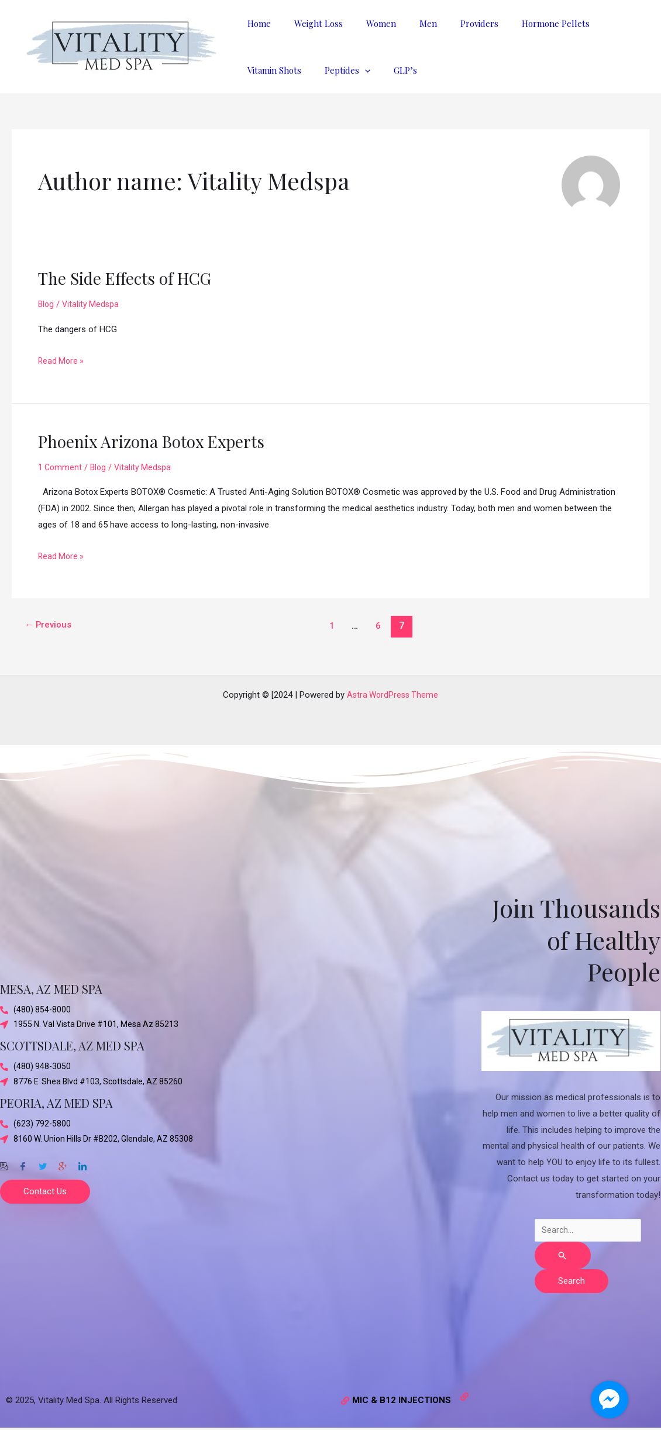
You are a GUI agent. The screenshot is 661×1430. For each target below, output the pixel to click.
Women (366, 23)
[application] (284, 70)
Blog (46, 304)
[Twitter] (42, 1164)
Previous (50, 625)
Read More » (62, 359)
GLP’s (319, 70)
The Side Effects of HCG (130, 278)
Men (407, 23)
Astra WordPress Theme (392, 693)
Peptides (267, 70)
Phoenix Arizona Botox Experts (159, 441)
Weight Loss (309, 23)
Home (256, 23)
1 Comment (61, 467)
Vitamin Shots (602, 23)
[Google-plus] (62, 1164)
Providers (453, 23)
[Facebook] (23, 1164)
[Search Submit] (563, 1255)
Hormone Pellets (523, 23)
